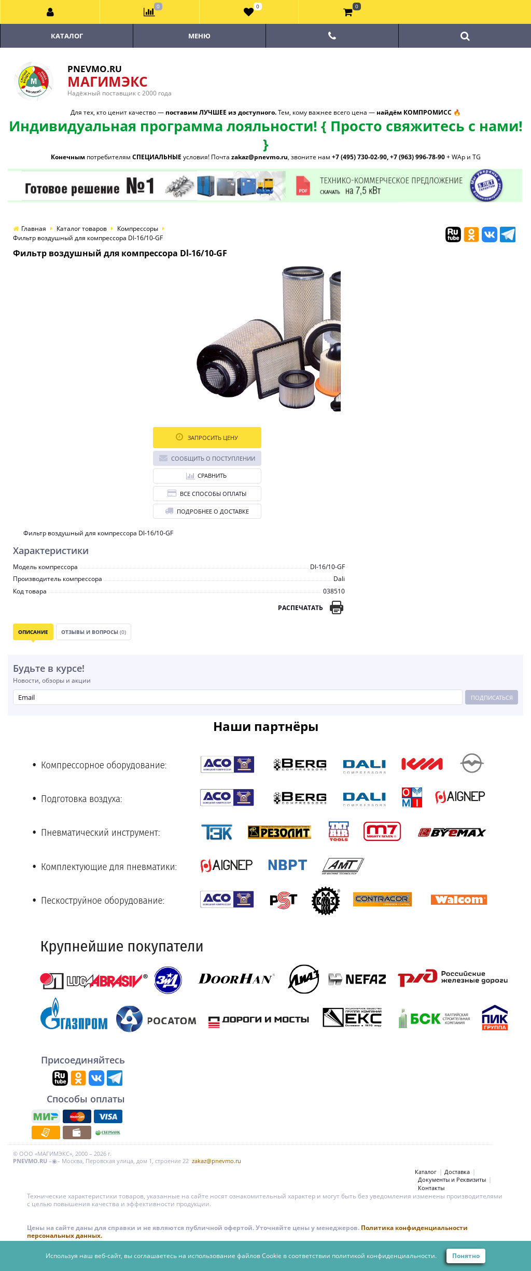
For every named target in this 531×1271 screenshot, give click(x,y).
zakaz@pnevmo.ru (216, 1161)
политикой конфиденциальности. (384, 1255)
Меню (199, 35)
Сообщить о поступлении (207, 457)
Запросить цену (207, 437)
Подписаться (492, 697)
